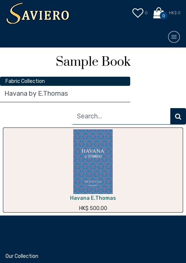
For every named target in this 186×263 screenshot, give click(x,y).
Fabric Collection (25, 81)
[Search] (178, 116)
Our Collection (21, 256)
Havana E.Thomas (93, 198)
